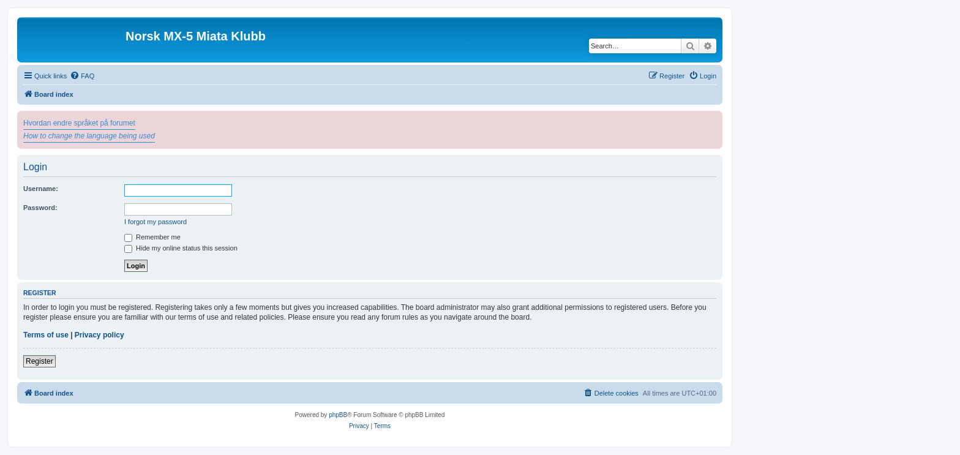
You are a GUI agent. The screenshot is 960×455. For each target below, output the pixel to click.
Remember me (152, 237)
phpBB (338, 415)
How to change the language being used (89, 136)
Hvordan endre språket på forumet (79, 123)
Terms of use (46, 335)
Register (39, 361)
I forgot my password (155, 221)
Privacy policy (99, 335)
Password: (40, 207)
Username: (40, 188)
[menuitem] (82, 76)
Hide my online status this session (181, 248)
